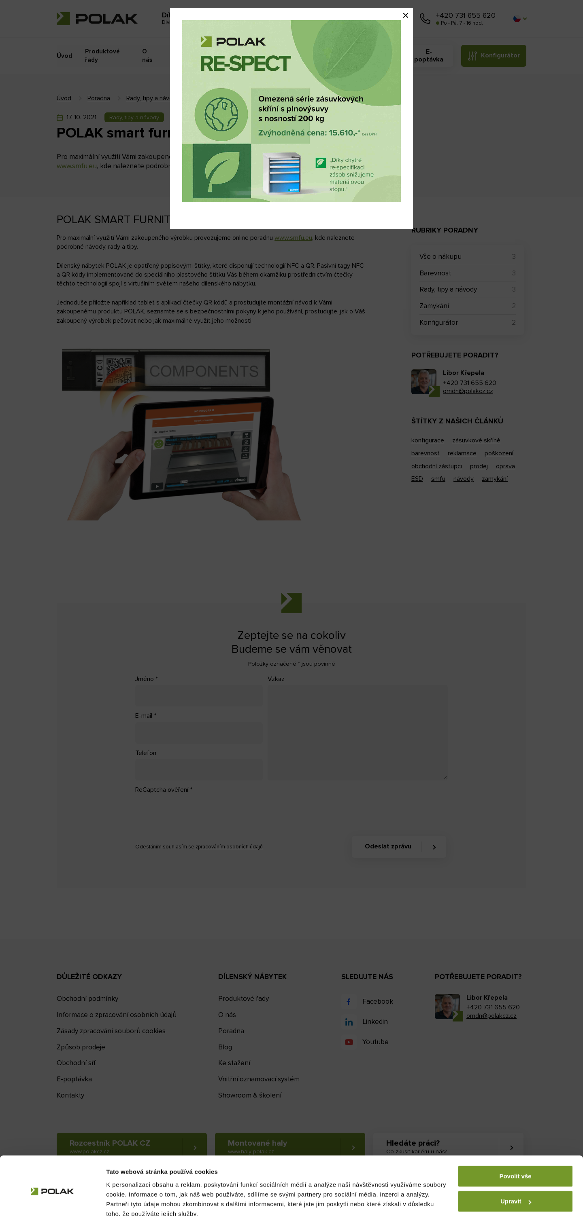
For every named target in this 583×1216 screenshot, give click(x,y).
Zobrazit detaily (128, 1200)
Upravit (515, 1165)
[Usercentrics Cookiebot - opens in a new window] (52, 1200)
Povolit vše (515, 1140)
